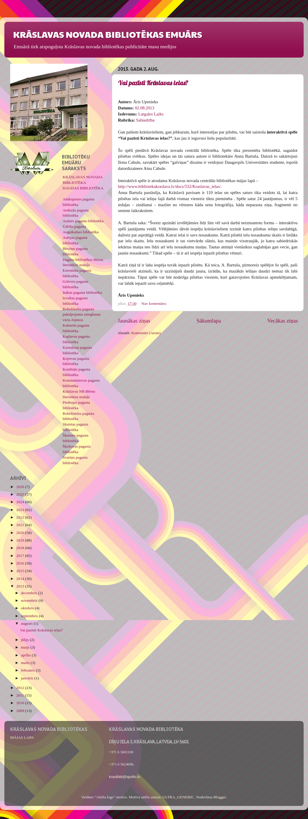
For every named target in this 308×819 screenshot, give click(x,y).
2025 (20, 494)
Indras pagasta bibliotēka (82, 292)
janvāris (27, 678)
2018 (20, 548)
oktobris (28, 608)
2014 (20, 578)
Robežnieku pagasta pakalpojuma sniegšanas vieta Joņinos (82, 314)
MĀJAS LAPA (22, 737)
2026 (20, 487)
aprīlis (26, 655)
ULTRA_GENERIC (178, 797)
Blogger (219, 797)
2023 (20, 510)
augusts (27, 623)
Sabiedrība (145, 120)
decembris (29, 593)
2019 (20, 540)
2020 (20, 532)
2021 (20, 525)
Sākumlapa (208, 321)
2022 (20, 517)
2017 (20, 555)
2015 (20, 571)
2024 (20, 502)
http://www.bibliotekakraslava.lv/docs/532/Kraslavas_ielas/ (169, 186)
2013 (20, 586)
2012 (20, 688)
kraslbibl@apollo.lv (124, 777)
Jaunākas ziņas (134, 321)
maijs (26, 647)
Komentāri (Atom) (146, 333)
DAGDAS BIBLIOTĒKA (83, 188)
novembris (29, 600)
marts (26, 662)
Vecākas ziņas (282, 321)
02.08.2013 (144, 108)
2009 (20, 710)
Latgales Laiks (151, 114)
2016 (20, 563)
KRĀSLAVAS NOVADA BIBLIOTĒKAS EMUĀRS (107, 34)
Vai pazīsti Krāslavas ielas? (153, 83)
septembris (30, 616)
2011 (20, 695)
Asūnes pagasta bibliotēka (83, 221)
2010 (20, 703)
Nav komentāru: (155, 303)
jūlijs (25, 640)
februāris (28, 670)
